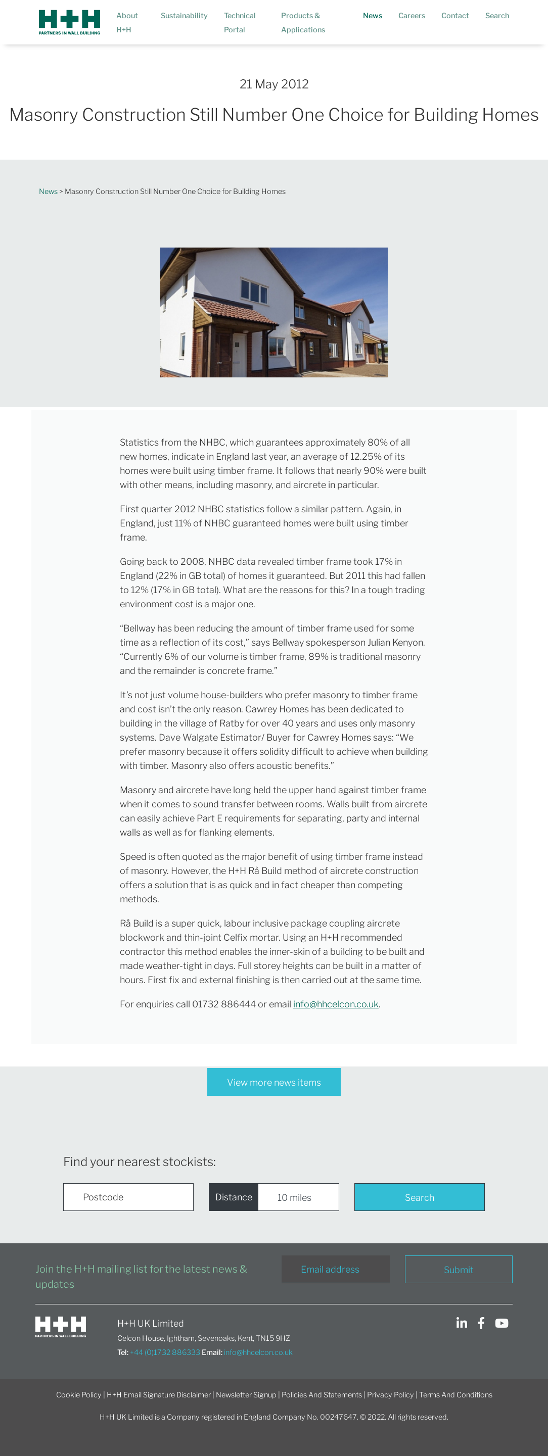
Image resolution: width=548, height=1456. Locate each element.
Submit (459, 1270)
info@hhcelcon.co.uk (336, 1004)
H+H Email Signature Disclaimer (159, 1394)
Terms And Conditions (455, 1394)
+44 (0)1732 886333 (165, 1352)
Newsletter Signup (246, 1394)
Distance (233, 1197)
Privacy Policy (390, 1394)
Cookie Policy (79, 1394)
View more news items (274, 1082)
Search (419, 1197)
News (48, 191)
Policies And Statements (322, 1394)
